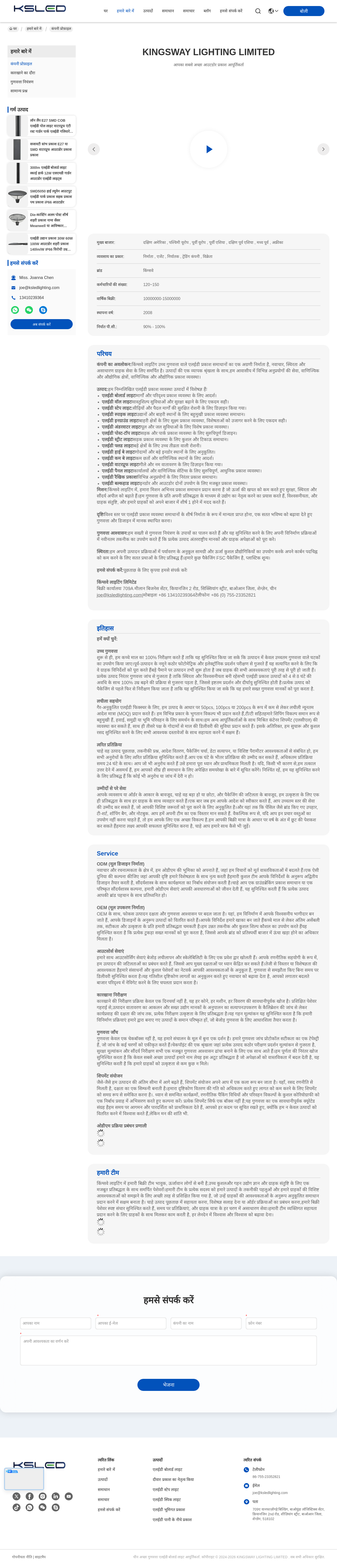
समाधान (168, 11)
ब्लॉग (207, 11)
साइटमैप (40, 1557)
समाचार (189, 11)
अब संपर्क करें (42, 324)
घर (106, 11)
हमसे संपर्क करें (231, 11)
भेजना (168, 1385)
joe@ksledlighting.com (39, 288)
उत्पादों (148, 11)
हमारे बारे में (125, 11)
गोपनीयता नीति (22, 1557)
